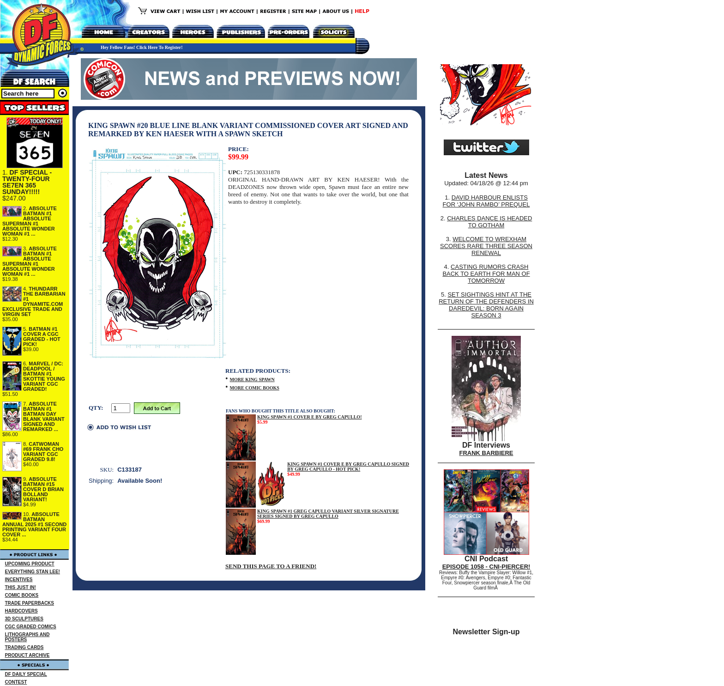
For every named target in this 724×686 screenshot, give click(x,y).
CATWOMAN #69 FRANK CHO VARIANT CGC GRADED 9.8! (43, 451)
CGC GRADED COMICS (30, 626)
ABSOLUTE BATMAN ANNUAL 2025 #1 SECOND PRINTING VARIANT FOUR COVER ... (34, 524)
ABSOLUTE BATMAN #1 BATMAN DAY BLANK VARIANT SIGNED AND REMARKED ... (44, 416)
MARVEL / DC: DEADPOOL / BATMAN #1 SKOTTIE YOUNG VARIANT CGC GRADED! (44, 376)
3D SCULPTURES (24, 618)
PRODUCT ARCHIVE (27, 655)
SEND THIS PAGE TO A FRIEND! (270, 566)
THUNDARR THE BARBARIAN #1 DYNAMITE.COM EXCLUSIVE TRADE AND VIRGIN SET (34, 301)
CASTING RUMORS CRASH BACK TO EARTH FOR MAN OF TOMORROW (486, 273)
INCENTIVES (19, 579)
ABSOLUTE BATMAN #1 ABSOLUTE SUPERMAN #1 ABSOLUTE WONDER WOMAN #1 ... (29, 221)
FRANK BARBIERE (486, 452)
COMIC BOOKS (22, 595)
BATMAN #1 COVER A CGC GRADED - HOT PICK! (41, 336)
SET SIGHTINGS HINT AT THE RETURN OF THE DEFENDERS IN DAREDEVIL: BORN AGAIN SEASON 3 (486, 305)
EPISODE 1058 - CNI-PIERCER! (486, 566)
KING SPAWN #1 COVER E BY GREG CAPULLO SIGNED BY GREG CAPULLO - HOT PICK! (348, 466)
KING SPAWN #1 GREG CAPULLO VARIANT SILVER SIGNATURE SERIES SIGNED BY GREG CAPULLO (328, 514)
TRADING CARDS (24, 647)
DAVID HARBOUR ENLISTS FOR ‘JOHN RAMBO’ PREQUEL (486, 201)
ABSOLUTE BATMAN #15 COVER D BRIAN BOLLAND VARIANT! (43, 489)
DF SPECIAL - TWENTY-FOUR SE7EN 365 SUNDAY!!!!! (27, 182)
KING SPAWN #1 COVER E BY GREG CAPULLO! (309, 416)
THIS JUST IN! (20, 587)
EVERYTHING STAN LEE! (32, 571)
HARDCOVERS (21, 610)
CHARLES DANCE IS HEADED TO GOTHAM (489, 222)
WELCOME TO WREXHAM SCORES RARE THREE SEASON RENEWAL (486, 246)
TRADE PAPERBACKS (29, 603)
